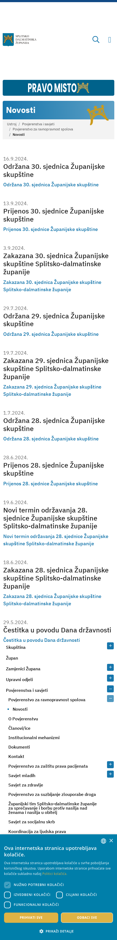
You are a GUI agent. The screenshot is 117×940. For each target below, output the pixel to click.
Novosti (20, 709)
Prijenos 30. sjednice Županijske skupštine (53, 214)
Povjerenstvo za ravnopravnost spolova (43, 129)
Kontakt (16, 756)
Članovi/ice (19, 728)
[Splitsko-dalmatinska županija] (19, 40)
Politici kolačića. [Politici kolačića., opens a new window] (54, 873)
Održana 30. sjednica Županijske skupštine (54, 170)
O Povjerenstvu (23, 718)
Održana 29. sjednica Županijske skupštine (54, 319)
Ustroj (11, 124)
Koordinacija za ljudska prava (37, 831)
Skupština (16, 647)
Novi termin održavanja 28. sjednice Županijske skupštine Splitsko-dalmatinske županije (50, 517)
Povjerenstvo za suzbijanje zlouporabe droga (52, 794)
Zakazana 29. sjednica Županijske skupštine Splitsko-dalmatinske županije (56, 368)
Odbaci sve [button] (87, 917)
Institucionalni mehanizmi (34, 737)
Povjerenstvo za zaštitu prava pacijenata (48, 766)
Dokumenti (19, 747)
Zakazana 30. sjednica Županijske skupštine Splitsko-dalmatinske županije (56, 263)
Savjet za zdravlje (25, 785)
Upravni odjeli (19, 679)
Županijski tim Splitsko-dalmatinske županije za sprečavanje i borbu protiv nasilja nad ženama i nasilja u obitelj (52, 808)
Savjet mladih (21, 775)
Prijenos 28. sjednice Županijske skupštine (53, 469)
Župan (12, 658)
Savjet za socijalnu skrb (31, 821)
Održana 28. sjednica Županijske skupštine (54, 424)
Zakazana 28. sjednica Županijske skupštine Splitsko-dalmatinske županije (56, 577)
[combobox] (103, 841)
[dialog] (58, 887)
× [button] (111, 841)
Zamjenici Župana (23, 668)
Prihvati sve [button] (31, 917)
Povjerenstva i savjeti (38, 124)
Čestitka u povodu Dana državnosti (57, 629)
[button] (58, 931)
